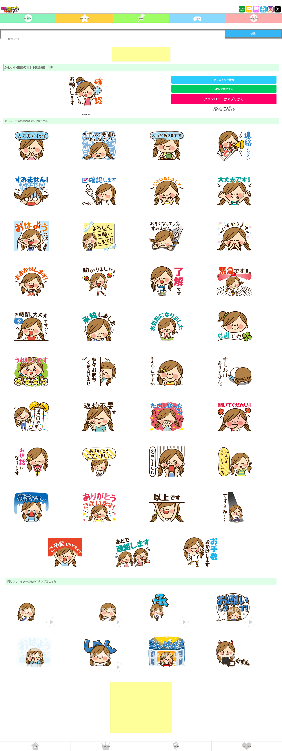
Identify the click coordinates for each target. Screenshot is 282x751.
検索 (253, 33)
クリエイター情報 (224, 79)
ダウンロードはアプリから (224, 99)
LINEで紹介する (223, 88)
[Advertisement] (141, 52)
